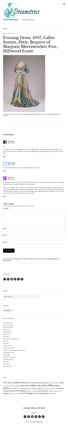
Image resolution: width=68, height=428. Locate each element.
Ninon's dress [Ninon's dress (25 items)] (53, 391)
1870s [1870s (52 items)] (27, 386)
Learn (4, 341)
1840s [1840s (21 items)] (14, 386)
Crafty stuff (6, 332)
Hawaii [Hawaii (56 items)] (61, 388)
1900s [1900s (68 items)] (45, 385)
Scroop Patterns (7, 352)
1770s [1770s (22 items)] (57, 383)
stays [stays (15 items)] (15, 393)
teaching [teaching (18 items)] (19, 393)
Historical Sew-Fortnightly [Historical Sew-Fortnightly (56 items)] (14, 391)
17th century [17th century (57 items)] (8, 382)
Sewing (5, 355)
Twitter (15, 280)
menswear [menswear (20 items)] (34, 391)
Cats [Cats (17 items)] (19, 388)
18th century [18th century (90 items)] (21, 382)
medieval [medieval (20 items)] (29, 391)
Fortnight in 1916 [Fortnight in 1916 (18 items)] (54, 388)
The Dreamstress (10, 20)
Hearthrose (11, 141)
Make (4, 343)
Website (5, 242)
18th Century (6, 323)
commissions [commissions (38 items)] (25, 388)
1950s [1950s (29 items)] (15, 388)
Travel (4, 361)
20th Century (6, 327)
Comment (6, 208)
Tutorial (5, 364)
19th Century (6, 325)
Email (5, 235)
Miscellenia (6, 345)
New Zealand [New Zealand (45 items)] (43, 391)
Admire (5, 329)
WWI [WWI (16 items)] (55, 393)
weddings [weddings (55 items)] (43, 393)
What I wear (6, 366)
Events (5, 334)
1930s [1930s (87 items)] (6, 388)
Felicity (5, 336)
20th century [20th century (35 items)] (43, 383)
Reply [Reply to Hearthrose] (4, 156)
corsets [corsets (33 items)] (33, 388)
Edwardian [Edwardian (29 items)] (39, 388)
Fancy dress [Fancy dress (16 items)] (46, 388)
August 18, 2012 (11, 164)
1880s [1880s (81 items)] (33, 385)
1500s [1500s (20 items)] (49, 383)
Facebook (4, 280)
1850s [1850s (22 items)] (18, 386)
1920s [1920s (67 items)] (57, 385)
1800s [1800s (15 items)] (4, 386)
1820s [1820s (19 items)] (10, 386)
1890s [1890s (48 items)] (39, 386)
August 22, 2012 (11, 179)
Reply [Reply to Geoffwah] (4, 196)
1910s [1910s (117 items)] (51, 385)
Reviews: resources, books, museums (12, 350)
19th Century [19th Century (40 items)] (33, 383)
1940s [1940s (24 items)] (11, 388)
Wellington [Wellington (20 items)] (50, 393)
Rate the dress (7, 348)
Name (5, 228)
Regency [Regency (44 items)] (6, 393)
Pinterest (11, 280)
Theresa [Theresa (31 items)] (36, 393)
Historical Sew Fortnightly (9, 339)
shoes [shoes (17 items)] (12, 393)
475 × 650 (12, 33)
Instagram (8, 280)
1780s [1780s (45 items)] (61, 383)
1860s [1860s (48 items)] (22, 386)
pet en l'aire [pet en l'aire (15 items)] (60, 391)
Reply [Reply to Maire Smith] (4, 171)
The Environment (7, 359)
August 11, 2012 (6, 33)
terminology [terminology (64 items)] (27, 393)
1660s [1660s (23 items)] (53, 383)
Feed (18, 280)
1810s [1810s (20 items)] (7, 386)
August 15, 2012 (11, 143)
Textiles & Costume (8, 357)
